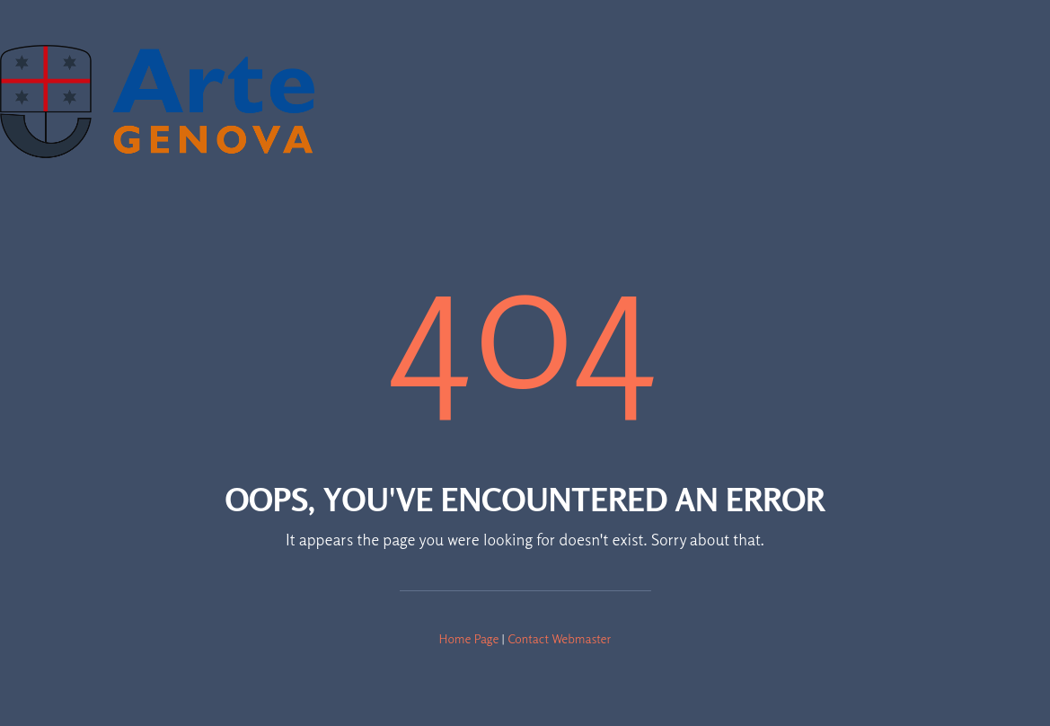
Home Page (469, 638)
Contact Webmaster (559, 638)
